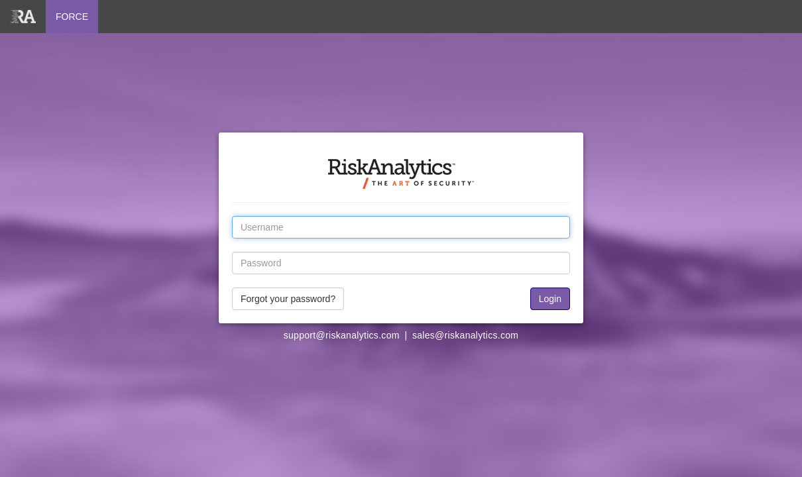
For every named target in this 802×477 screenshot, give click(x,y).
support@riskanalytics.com (342, 335)
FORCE (72, 16)
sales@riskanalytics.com (465, 335)
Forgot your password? (288, 298)
